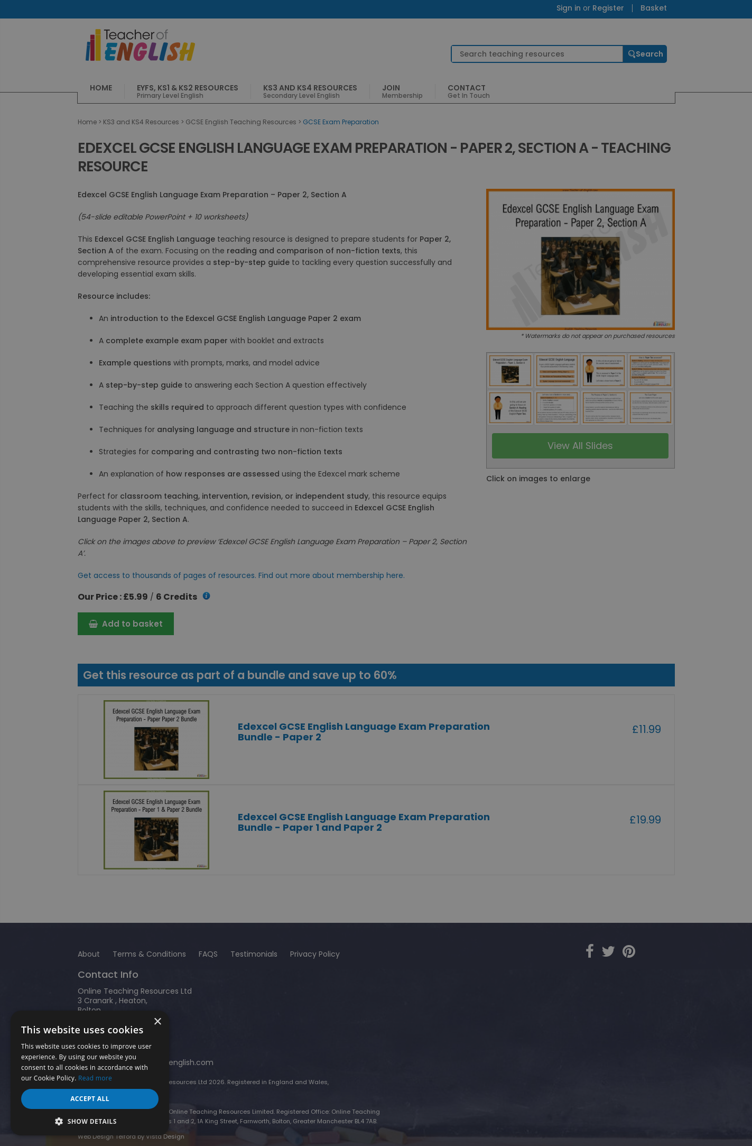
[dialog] (376, 573)
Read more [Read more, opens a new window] (95, 1078)
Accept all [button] (89, 1098)
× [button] (157, 1022)
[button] (90, 1120)
